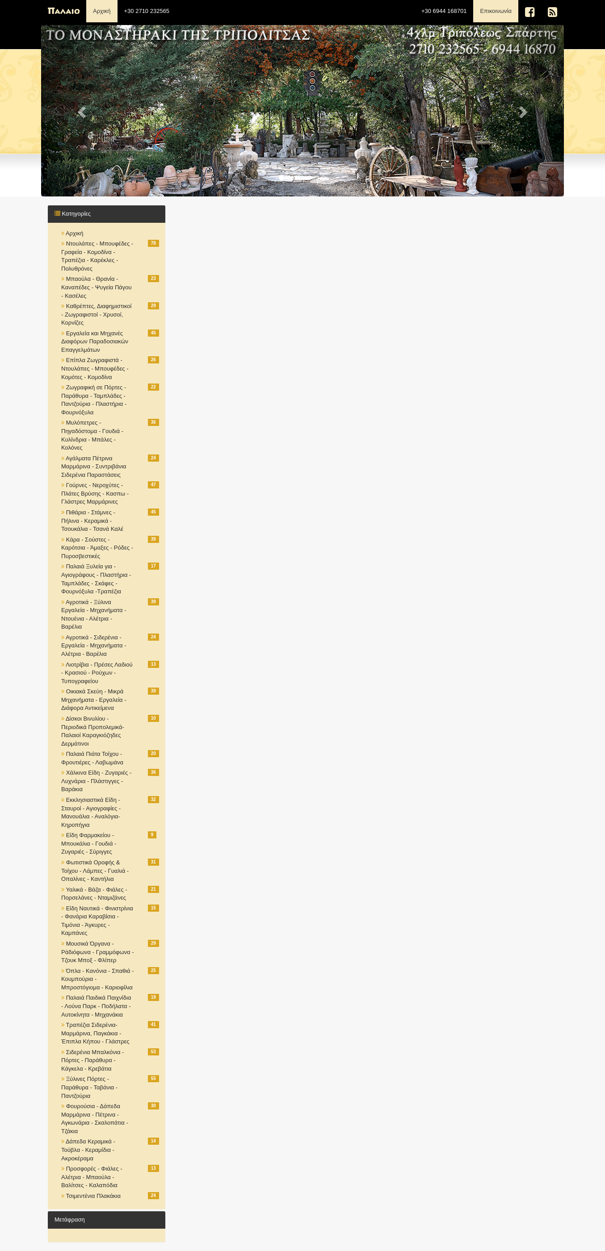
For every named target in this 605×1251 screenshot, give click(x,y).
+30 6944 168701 (444, 11)
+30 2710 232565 (147, 11)
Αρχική (102, 11)
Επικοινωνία (499, 10)
